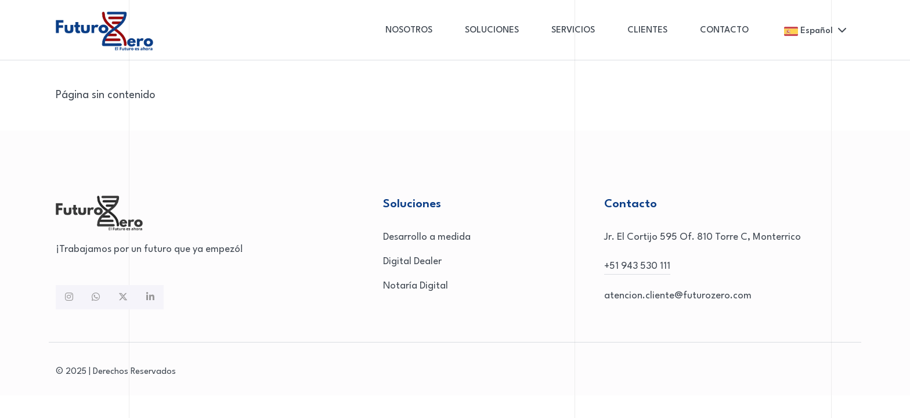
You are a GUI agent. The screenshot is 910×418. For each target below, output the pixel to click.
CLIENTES (647, 30)
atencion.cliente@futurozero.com (678, 296)
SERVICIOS (573, 30)
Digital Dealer (412, 261)
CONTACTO (724, 30)
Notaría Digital (415, 286)
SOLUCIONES (492, 30)
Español (815, 31)
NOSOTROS (408, 30)
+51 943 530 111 (637, 266)
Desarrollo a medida (427, 237)
